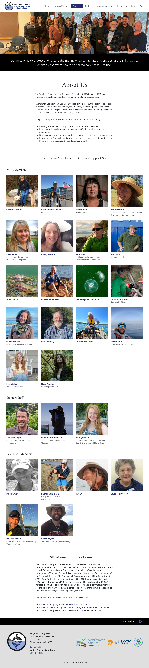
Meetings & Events (104, 6)
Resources (122, 6)
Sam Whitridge (36, 647)
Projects (88, 6)
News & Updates (61, 6)
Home (47, 6)
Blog (133, 6)
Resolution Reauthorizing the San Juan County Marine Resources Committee (74, 607)
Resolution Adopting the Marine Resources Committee (64, 604)
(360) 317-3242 (36, 653)
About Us (77, 6)
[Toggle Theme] (142, 6)
